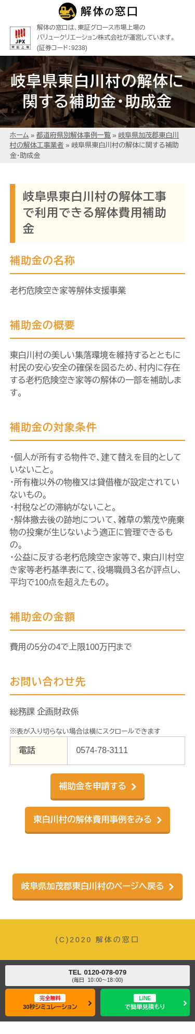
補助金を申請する (92, 786)
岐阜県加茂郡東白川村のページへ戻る (92, 886)
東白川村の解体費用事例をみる (92, 819)
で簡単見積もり (145, 1002)
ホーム (19, 135)
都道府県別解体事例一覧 (73, 135)
